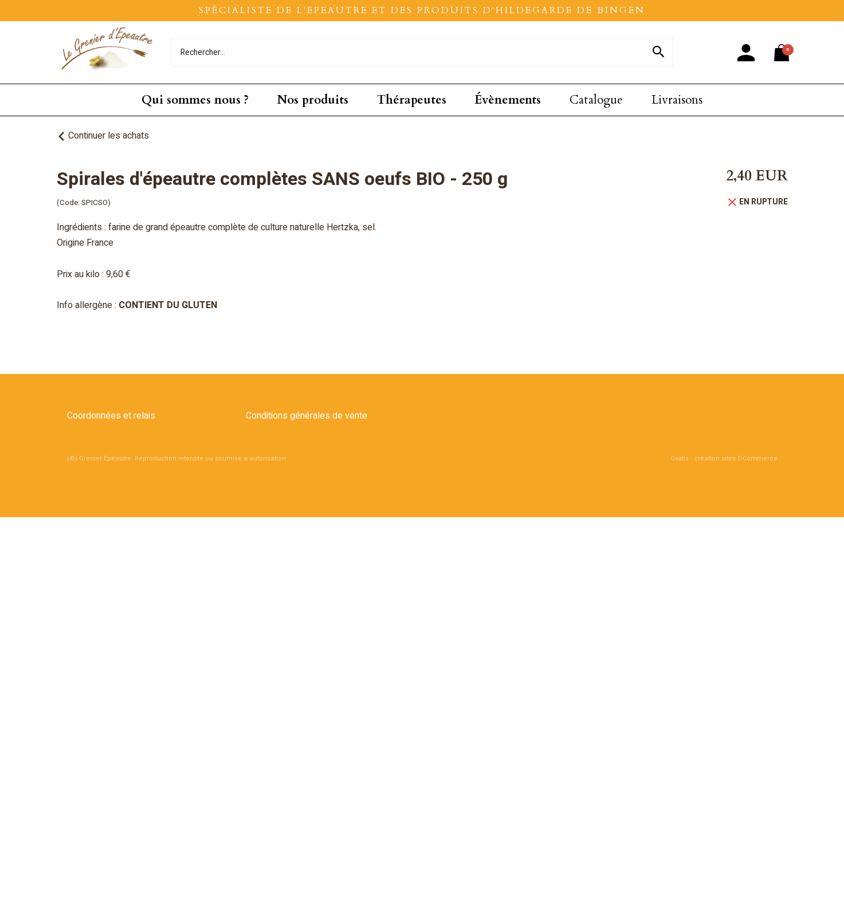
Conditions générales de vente (306, 416)
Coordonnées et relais (111, 416)
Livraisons (676, 100)
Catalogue (596, 100)
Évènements (507, 100)
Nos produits (312, 100)
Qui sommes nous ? (195, 100)
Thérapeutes (411, 100)
